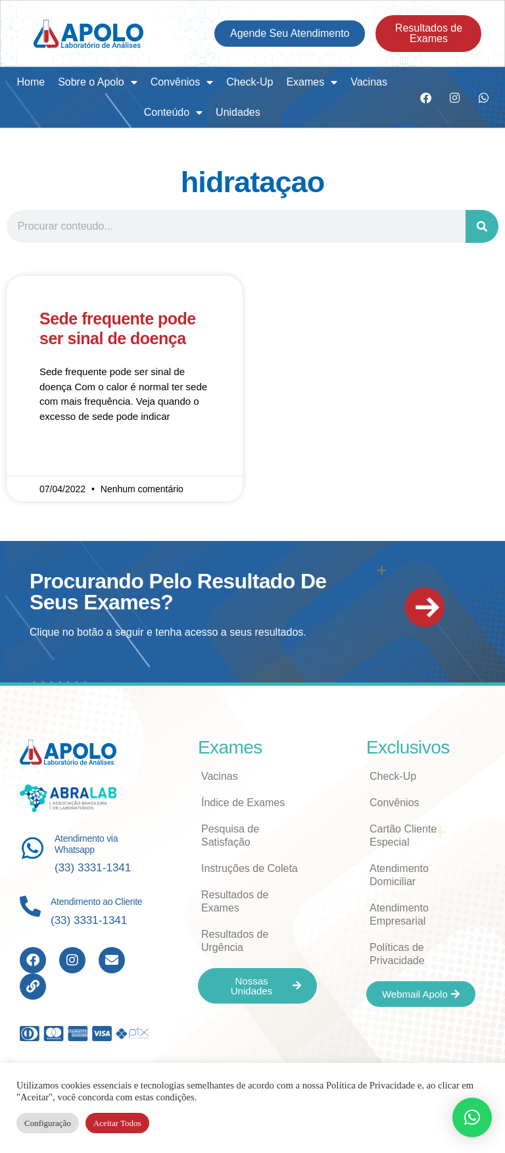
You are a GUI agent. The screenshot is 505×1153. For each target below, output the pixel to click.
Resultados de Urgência (234, 941)
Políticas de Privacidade (397, 954)
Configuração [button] (47, 1123)
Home (30, 82)
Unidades (238, 112)
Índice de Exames (243, 802)
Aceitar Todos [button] (117, 1123)
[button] (472, 1117)
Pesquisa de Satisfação (230, 835)
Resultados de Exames (234, 901)
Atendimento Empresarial (399, 914)
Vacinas (368, 82)
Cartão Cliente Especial (403, 835)
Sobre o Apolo (97, 82)
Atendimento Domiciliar (399, 875)
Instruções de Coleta (249, 868)
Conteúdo (173, 112)
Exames (311, 82)
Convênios (182, 82)
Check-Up (249, 82)
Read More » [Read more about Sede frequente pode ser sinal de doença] (66, 454)
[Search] (482, 226)
